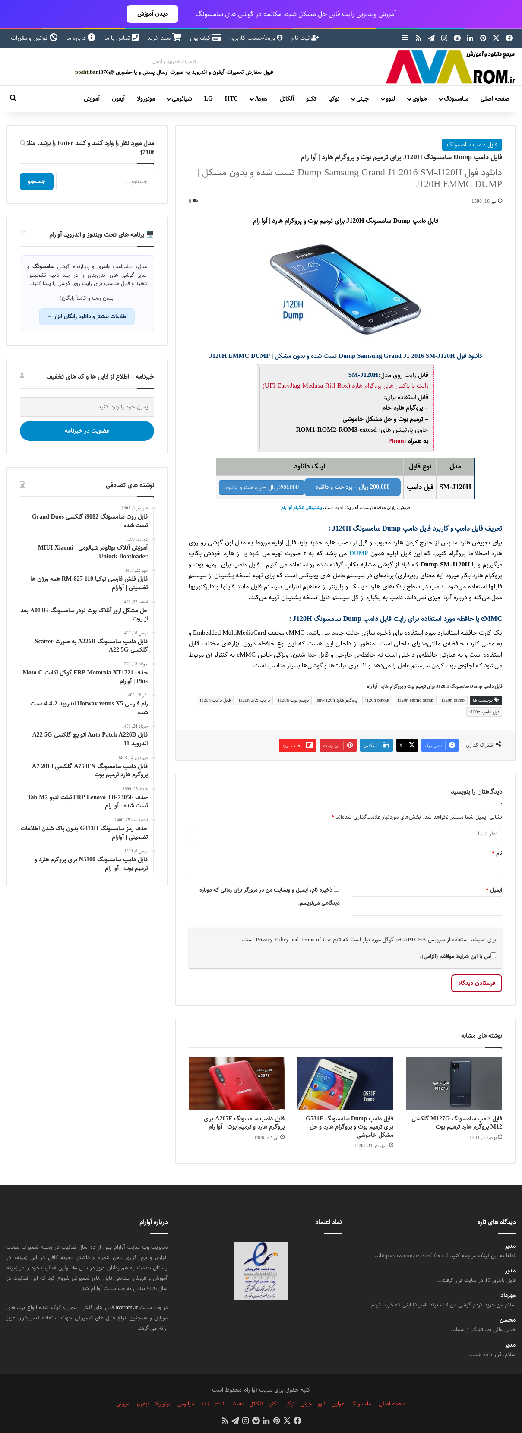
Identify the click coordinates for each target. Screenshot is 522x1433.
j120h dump (453, 700)
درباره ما (81, 38)
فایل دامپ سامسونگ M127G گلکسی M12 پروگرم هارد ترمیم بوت (456, 1123)
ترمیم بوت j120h (293, 700)
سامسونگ (456, 99)
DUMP (358, 553)
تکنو (311, 99)
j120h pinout (377, 700)
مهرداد (508, 1295)
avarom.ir (127, 1307)
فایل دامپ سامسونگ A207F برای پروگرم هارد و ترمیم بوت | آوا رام (244, 1123)
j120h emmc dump (415, 700)
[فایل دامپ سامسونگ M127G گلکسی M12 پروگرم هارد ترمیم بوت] (454, 1083)
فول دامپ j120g (484, 711)
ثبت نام (305, 38)
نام (497, 853)
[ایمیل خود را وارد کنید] (87, 407)
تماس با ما (121, 38)
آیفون (118, 99)
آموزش (92, 99)
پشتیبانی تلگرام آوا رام (301, 507)
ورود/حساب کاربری (256, 38)
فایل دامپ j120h (215, 700)
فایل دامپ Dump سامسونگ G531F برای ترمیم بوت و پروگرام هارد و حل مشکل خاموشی (349, 1127)
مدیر (510, 1246)
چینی (362, 99)
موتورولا (146, 99)
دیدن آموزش (152, 14)
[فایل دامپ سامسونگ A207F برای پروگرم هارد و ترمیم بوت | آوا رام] (237, 1083)
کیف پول (205, 38)
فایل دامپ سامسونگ (472, 144)
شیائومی (182, 99)
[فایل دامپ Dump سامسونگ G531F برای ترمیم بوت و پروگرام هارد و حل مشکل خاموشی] (345, 1083)
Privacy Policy (272, 939)
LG (208, 99)
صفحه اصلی (495, 99)
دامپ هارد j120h (254, 700)
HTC (231, 99)
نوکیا (333, 99)
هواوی (419, 99)
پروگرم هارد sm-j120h (337, 700)
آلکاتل (287, 99)
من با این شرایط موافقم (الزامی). (458, 956)
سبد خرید (164, 38)
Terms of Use (316, 939)
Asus (261, 99)
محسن (508, 1320)
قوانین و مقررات (34, 38)
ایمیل (494, 890)
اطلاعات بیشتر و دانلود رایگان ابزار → (87, 316)
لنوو (390, 99)
